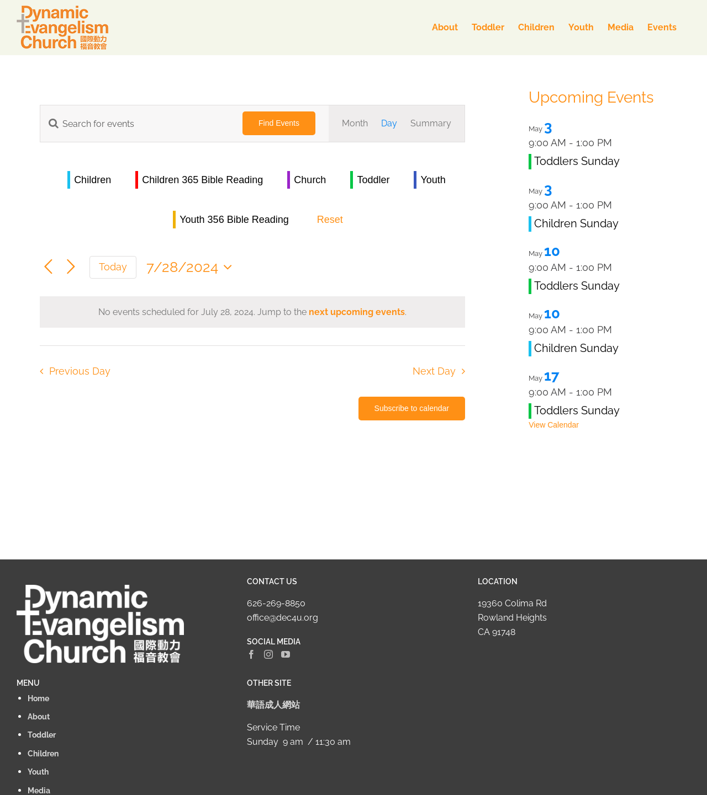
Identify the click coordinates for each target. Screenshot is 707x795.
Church (310, 179)
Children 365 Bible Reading (202, 179)
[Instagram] (268, 654)
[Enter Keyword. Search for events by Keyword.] (134, 124)
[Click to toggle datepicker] (192, 267)
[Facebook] (251, 654)
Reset (330, 219)
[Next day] (71, 267)
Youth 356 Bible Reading (234, 219)
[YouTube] (285, 654)
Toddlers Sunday (577, 161)
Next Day (434, 371)
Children (92, 179)
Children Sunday (576, 223)
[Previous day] (48, 267)
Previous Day (79, 371)
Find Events (278, 123)
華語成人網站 (273, 705)
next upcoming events (357, 312)
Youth (432, 179)
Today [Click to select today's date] (113, 267)
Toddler (373, 179)
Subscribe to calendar (411, 408)
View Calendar (554, 424)
